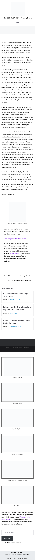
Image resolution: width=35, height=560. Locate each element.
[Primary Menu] (17, 22)
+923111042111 (15, 253)
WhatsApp (26, 555)
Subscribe (7, 538)
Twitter (13, 555)
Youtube (7, 555)
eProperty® (25, 558)
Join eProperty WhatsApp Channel (15, 239)
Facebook (19, 555)
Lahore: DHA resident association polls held (16, 276)
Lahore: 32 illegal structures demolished (19, 280)
